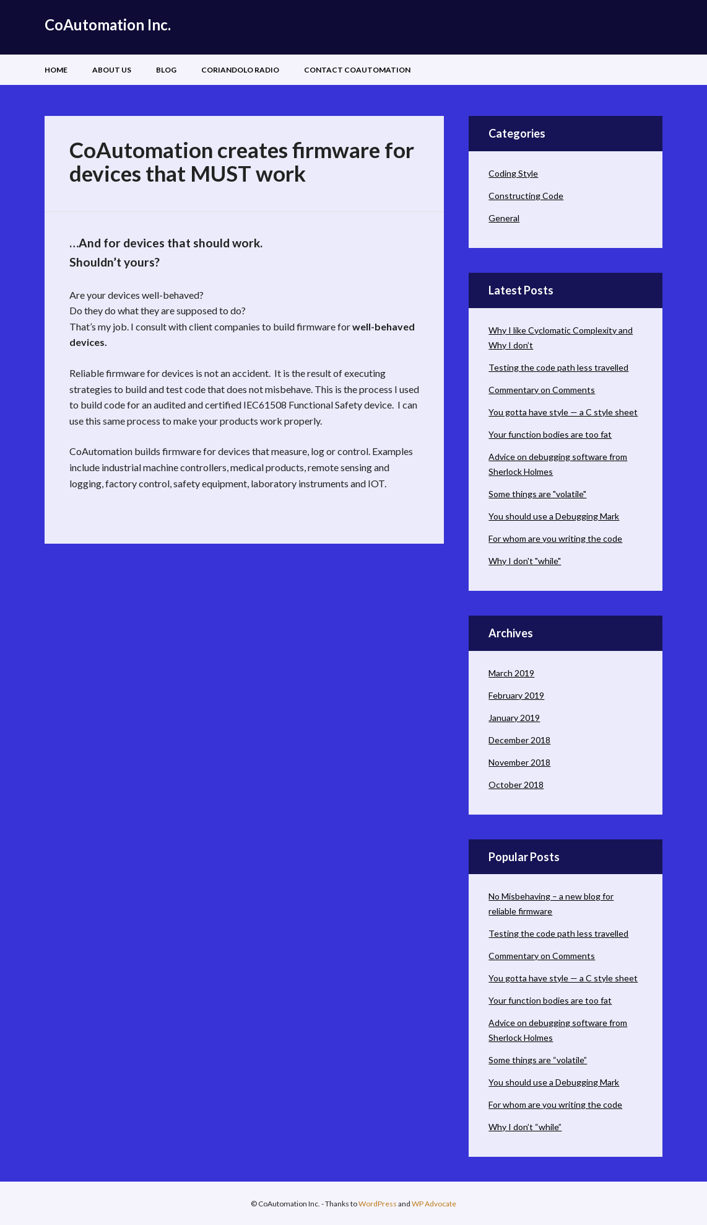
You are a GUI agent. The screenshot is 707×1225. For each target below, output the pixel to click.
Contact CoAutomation (357, 69)
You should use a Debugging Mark (553, 516)
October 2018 (516, 784)
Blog (166, 69)
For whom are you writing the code (555, 538)
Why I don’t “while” (525, 1126)
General (503, 218)
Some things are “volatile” (537, 1060)
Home (56, 69)
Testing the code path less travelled (558, 367)
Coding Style (513, 173)
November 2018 (519, 762)
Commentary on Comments (541, 389)
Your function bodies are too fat (550, 434)
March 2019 (511, 673)
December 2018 (519, 740)
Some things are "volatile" (537, 494)
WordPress (377, 1203)
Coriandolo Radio (240, 69)
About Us (111, 69)
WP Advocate (434, 1203)
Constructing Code (525, 195)
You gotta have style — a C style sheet (563, 412)
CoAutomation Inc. (108, 24)
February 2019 (516, 695)
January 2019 (514, 717)
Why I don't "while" (524, 560)
